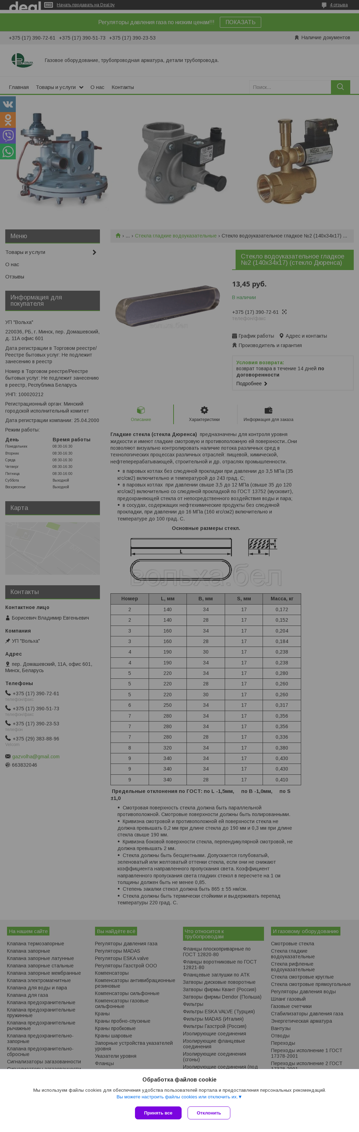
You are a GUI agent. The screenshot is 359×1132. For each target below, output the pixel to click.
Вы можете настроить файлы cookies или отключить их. (177, 1097)
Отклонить (210, 1113)
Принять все (158, 1113)
